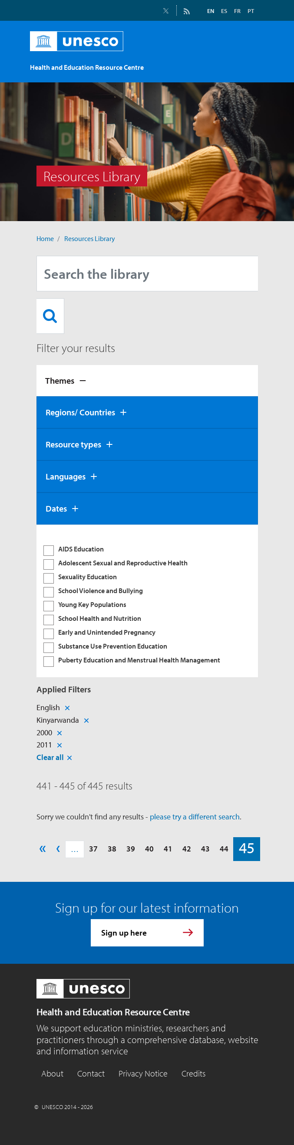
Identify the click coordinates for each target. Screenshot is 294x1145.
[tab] (147, 380)
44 (224, 849)
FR (237, 11)
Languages (66, 476)
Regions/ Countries (80, 412)
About (52, 1073)
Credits (193, 1073)
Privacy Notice (143, 1073)
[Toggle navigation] (248, 63)
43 (205, 849)
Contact (91, 1073)
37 (93, 849)
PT (251, 11)
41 (168, 849)
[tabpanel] (147, 601)
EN (210, 11)
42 (186, 849)
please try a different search (195, 817)
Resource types (73, 444)
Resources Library (89, 238)
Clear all (50, 757)
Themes (59, 380)
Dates (56, 508)
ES (224, 11)
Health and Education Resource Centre (113, 1012)
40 (149, 849)
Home (45, 238)
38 (112, 849)
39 (130, 849)
